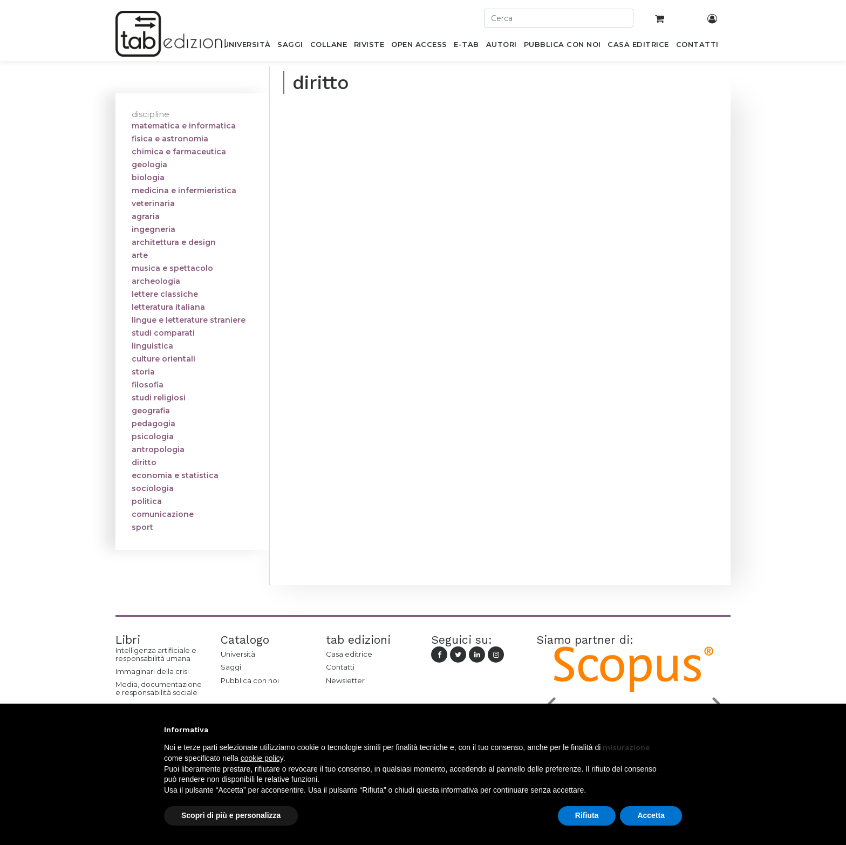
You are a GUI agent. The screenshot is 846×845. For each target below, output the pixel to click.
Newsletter (345, 680)
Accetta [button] (651, 815)
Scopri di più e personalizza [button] (231, 815)
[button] (676, 729)
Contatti (340, 667)
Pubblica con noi (250, 680)
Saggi (231, 667)
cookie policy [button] (262, 758)
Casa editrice (349, 654)
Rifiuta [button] (587, 815)
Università (238, 654)
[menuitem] (247, 46)
